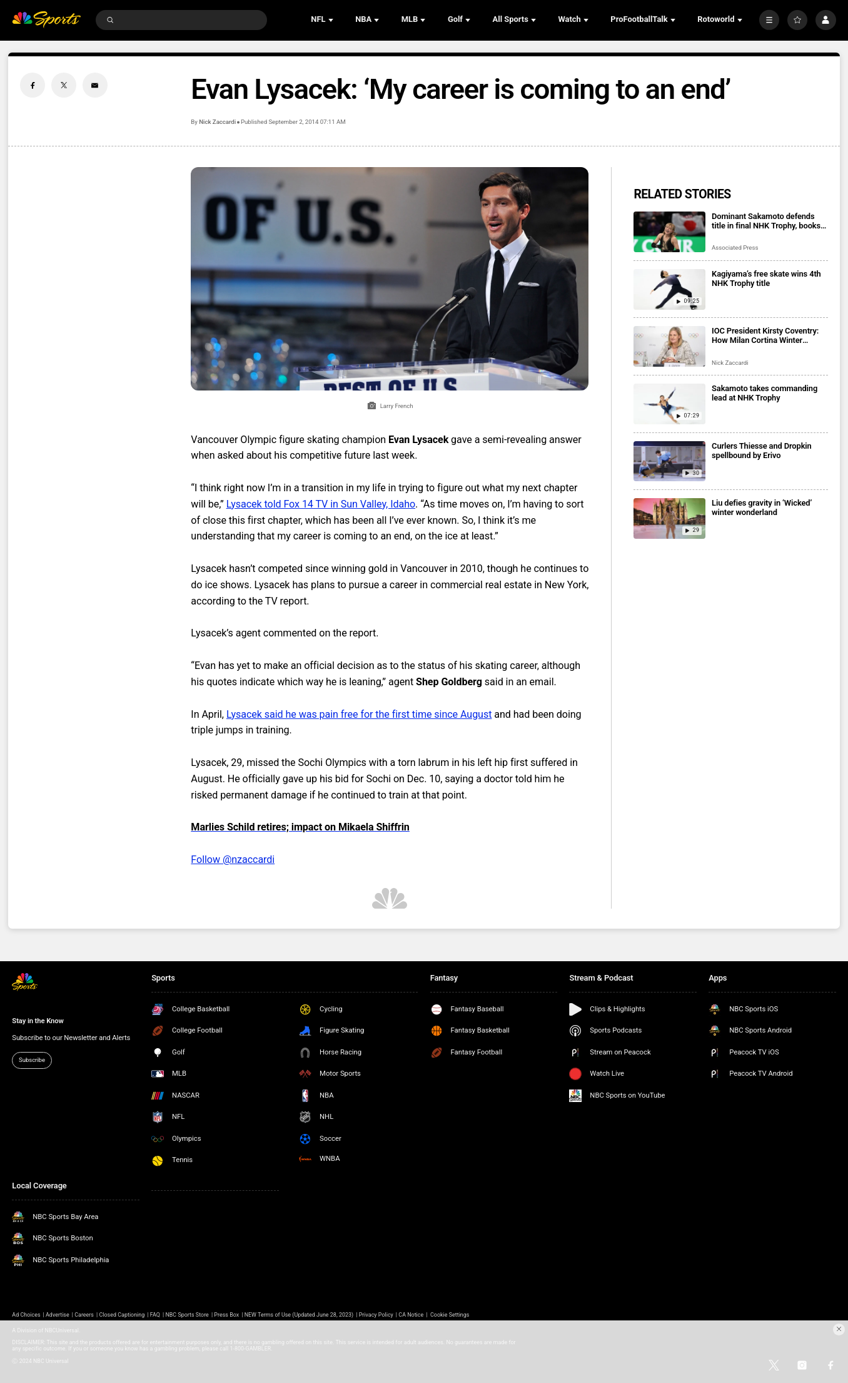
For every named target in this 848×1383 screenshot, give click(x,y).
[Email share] (95, 85)
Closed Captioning (122, 1315)
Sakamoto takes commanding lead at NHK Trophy (764, 393)
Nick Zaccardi (217, 121)
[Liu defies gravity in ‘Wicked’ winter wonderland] (669, 518)
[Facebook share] (32, 85)
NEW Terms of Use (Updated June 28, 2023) (299, 1315)
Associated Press (735, 247)
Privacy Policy (376, 1315)
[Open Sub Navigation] (332, 20)
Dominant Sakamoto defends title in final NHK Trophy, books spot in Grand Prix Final (766, 221)
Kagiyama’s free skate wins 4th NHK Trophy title (766, 278)
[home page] (46, 19)
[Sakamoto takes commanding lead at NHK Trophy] (669, 404)
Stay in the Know (37, 1021)
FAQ (155, 1315)
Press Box (226, 1315)
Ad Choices (26, 1315)
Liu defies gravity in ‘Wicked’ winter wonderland (762, 507)
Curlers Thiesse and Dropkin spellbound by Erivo (762, 450)
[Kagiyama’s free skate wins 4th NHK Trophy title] (669, 289)
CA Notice (410, 1315)
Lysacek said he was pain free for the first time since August (359, 714)
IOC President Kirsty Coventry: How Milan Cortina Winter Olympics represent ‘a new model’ (765, 335)
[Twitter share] (63, 85)
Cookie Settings (449, 1315)
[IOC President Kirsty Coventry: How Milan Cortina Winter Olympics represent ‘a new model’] (669, 346)
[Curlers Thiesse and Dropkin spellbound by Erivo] (669, 461)
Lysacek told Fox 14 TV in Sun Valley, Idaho (320, 504)
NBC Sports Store (186, 1315)
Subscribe (32, 1059)
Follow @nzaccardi (233, 859)
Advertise (57, 1315)
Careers (84, 1315)
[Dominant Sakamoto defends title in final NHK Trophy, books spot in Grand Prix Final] (669, 232)
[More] (769, 20)
